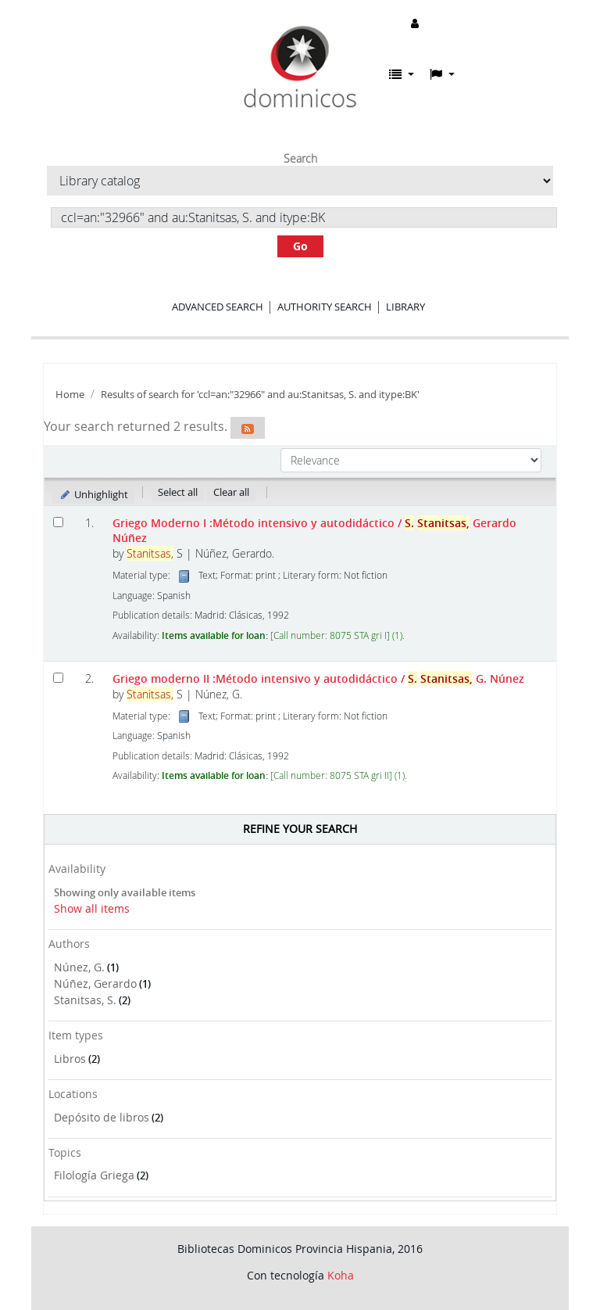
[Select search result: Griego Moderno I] (58, 522)
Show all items (92, 908)
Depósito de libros (101, 1117)
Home (69, 394)
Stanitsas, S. (85, 999)
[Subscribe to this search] (247, 428)
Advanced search (217, 307)
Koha (340, 1275)
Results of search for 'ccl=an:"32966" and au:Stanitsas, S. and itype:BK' (260, 394)
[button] (401, 74)
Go (300, 246)
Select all (178, 492)
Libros (70, 1058)
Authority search (324, 307)
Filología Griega (94, 1175)
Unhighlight (93, 494)
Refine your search (300, 828)
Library (405, 307)
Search (300, 159)
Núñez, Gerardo (95, 983)
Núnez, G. (79, 967)
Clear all (231, 492)
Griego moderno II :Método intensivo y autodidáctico (318, 678)
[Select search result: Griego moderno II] (58, 678)
